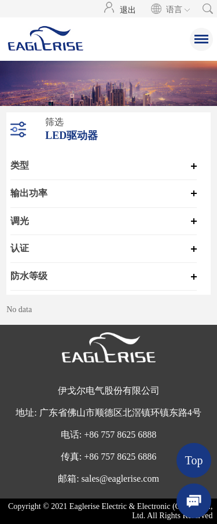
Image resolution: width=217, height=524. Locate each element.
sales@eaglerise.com (120, 478)
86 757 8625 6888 (122, 434)
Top (194, 460)
